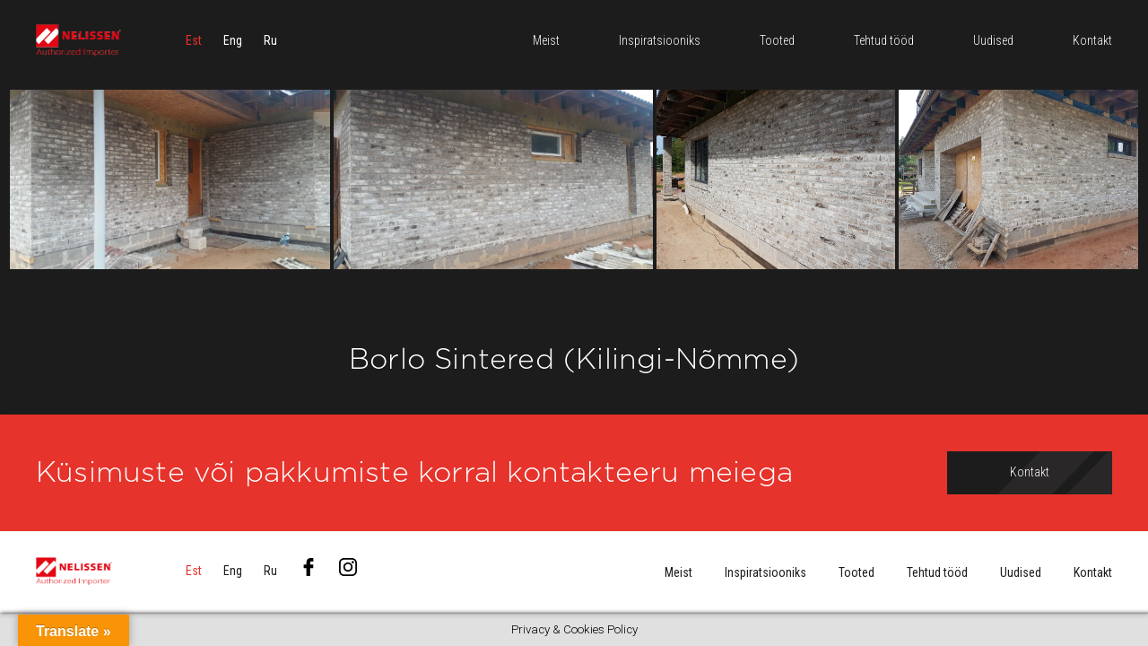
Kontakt (1093, 572)
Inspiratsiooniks (765, 572)
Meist (678, 572)
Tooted (856, 572)
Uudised (1020, 572)
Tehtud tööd (937, 572)
